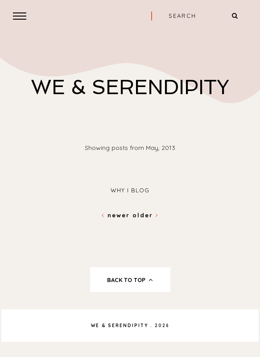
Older (145, 215)
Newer (117, 215)
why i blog (130, 190)
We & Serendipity (130, 87)
